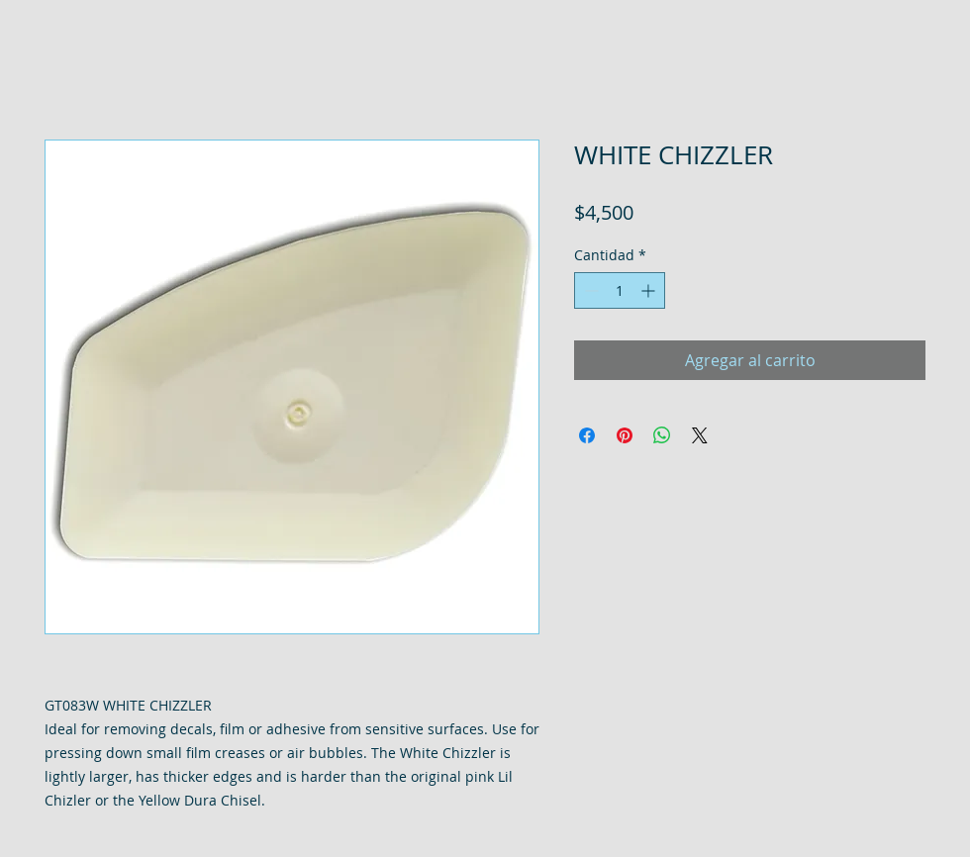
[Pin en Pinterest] (624, 435)
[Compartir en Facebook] (587, 435)
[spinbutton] (619, 290)
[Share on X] (700, 435)
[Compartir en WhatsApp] (662, 435)
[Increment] (649, 290)
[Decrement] (589, 290)
